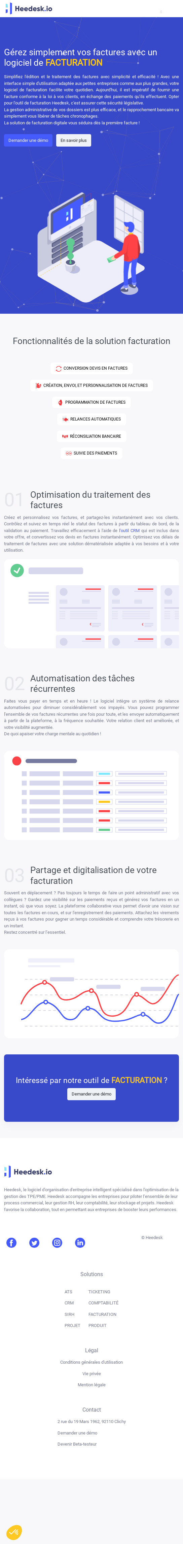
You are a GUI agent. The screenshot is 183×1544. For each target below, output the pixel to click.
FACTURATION (102, 1314)
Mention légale (92, 1384)
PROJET (72, 1325)
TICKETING (99, 1291)
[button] (14, 1532)
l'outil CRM (129, 530)
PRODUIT (97, 1325)
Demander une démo (28, 140)
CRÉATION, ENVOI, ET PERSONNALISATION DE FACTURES (92, 386)
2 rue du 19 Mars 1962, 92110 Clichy (92, 1421)
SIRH (69, 1314)
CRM (69, 1302)
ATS (68, 1291)
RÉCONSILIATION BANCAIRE (91, 436)
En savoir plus (74, 140)
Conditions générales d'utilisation (91, 1362)
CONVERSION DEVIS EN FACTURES (91, 369)
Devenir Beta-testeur (77, 1444)
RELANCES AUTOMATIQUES (92, 420)
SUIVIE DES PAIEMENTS (91, 453)
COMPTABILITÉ (103, 1302)
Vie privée (91, 1373)
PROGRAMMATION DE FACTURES (91, 402)
